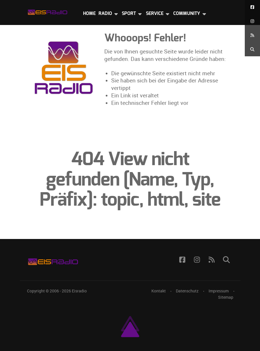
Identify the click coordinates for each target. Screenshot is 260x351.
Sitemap (225, 297)
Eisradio (79, 291)
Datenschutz (187, 291)
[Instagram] (252, 21)
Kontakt (158, 291)
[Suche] (252, 49)
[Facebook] (252, 7)
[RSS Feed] (252, 35)
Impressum (219, 291)
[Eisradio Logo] (47, 11)
